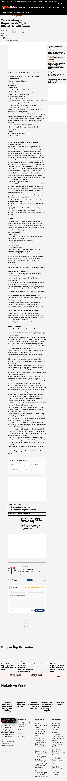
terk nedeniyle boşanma (19, 507)
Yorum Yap (39, 610)
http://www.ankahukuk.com (25, 569)
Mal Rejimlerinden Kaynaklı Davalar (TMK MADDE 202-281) (57, 53)
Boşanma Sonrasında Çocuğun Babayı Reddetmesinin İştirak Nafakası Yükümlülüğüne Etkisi (41, 729)
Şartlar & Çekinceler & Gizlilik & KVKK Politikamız (25, 1)
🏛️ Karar (41, 7)
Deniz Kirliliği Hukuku (41, 664)
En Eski (35, 580)
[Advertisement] (27, 57)
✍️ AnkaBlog (18, 12)
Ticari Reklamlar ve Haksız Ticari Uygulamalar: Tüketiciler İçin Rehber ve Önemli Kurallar (25, 667)
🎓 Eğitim (48, 7)
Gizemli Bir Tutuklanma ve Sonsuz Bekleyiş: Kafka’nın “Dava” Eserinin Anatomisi (7, 707)
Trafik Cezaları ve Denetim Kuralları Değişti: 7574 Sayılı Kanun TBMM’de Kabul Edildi (41, 764)
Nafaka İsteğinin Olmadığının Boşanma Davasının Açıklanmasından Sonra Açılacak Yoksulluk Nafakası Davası (56, 66)
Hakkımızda (40, 1)
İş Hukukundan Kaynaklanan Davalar (58, 675)
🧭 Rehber (26, 12)
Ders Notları (37, 662)
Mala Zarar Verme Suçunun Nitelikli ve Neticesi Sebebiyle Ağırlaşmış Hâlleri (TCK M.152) (58, 667)
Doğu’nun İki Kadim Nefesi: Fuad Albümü (20, 704)
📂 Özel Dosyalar (7, 12)
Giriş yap (30, 610)
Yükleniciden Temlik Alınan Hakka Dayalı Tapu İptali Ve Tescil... (15, 676)
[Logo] (10, 7)
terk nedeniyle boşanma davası (22, 509)
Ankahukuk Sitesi (25, 31)
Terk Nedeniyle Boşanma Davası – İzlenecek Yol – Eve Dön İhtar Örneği (31, 520)
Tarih (2, 662)
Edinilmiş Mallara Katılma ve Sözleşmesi (56, 58)
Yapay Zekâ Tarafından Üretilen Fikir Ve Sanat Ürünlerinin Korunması (58, 771)
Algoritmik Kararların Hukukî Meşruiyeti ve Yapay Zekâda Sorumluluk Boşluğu (42, 773)
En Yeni (29, 580)
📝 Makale (56, 7)
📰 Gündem (22, 7)
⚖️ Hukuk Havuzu (32, 7)
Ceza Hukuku (53, 662)
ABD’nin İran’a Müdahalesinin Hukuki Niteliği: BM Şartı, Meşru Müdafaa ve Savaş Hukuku (41, 743)
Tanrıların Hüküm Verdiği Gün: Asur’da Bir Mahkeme (33, 705)
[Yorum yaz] (27, 600)
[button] (63, 7)
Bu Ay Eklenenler (53, 1)
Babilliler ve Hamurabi (60, 704)
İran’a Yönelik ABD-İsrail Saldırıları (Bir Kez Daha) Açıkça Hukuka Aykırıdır (41, 754)
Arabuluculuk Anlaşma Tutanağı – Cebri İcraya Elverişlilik (58, 726)
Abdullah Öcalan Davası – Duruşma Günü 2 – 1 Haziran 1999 (58, 761)
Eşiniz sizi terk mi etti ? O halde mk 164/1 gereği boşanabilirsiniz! (30, 527)
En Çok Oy (42, 580)
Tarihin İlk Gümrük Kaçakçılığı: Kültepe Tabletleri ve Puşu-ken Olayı (8, 666)
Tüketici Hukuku (22, 662)
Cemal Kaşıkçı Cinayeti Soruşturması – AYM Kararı (58, 752)
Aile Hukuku (17, 16)
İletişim (46, 1)
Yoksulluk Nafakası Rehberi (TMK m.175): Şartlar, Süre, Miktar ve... (37, 676)
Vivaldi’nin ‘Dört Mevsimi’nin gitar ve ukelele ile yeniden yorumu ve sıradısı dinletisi (47, 707)
